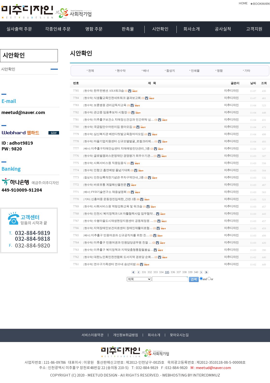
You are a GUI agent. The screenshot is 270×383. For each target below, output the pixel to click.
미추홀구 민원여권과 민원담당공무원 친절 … (123, 242)
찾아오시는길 (179, 335)
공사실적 (223, 29)
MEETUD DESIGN (102, 375)
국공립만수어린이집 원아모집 (113, 126)
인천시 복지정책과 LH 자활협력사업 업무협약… (124, 213)
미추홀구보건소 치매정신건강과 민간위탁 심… (124, 119)
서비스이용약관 (92, 335)
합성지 (170, 70)
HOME (243, 3)
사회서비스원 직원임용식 (110, 163)
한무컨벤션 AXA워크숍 (109, 90)
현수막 (121, 70)
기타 (247, 70)
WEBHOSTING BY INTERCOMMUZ (191, 375)
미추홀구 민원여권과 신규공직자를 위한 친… (120, 235)
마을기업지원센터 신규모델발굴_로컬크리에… (124, 141)
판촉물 (128, 29)
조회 (264, 83)
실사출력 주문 (19, 29)
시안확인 (160, 29)
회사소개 (191, 29)
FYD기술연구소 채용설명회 (109, 192)
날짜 (253, 83)
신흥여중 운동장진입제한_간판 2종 (113, 199)
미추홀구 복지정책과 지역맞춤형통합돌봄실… (123, 249)
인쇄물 (195, 70)
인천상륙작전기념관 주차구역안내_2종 (119, 177)
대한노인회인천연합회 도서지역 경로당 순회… (124, 257)
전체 (90, 70)
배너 (146, 70)
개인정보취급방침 (125, 335)
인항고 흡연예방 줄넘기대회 (112, 170)
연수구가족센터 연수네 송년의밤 (115, 264)
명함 (220, 70)
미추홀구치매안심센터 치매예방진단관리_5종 (120, 148)
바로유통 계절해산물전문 (110, 184)
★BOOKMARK (260, 4)
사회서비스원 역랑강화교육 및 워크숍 (118, 206)
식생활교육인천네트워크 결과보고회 (117, 98)
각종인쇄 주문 (58, 29)
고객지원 (254, 29)
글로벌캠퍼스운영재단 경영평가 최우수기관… (123, 155)
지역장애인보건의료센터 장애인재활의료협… (123, 228)
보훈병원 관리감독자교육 (110, 105)
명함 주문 (94, 29)
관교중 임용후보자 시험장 (110, 112)
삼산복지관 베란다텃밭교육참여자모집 (119, 134)
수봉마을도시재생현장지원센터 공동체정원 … (123, 220)
